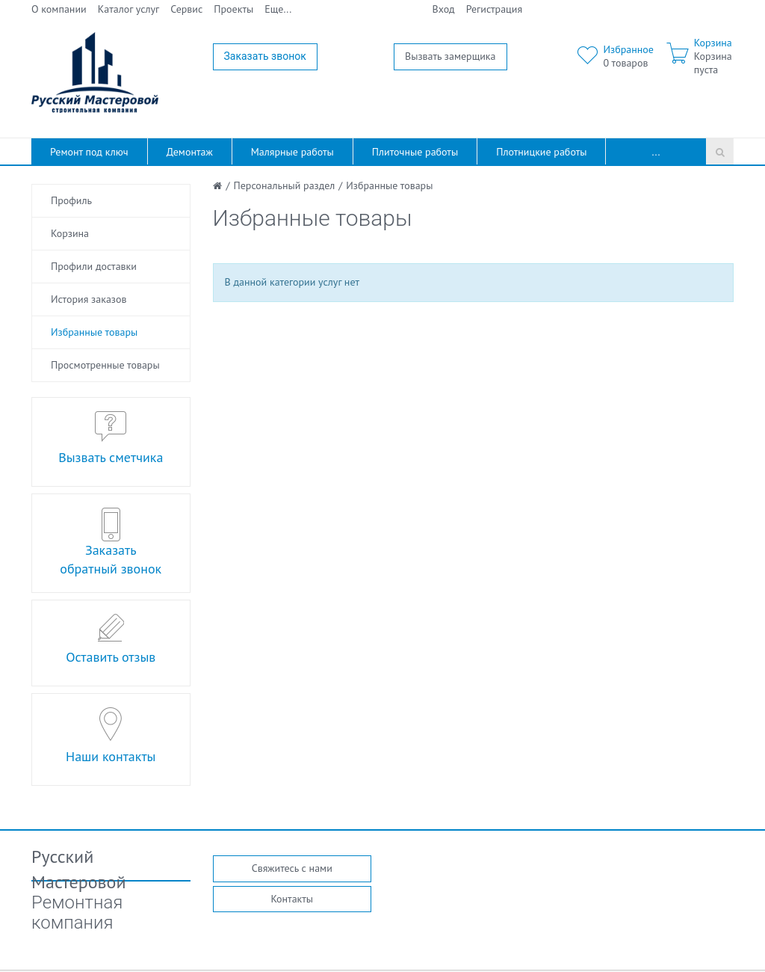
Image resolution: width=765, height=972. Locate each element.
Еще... (277, 9)
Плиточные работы (415, 152)
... (656, 152)
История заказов (89, 299)
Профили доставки (94, 266)
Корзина (70, 233)
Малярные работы (292, 152)
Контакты (291, 898)
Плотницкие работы (541, 152)
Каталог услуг (129, 9)
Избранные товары (94, 332)
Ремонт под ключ (89, 152)
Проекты (233, 9)
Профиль (71, 200)
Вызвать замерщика (450, 56)
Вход (444, 9)
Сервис (186, 9)
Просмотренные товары (105, 365)
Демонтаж (190, 152)
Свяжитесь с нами (292, 868)
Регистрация (494, 9)
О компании (59, 9)
